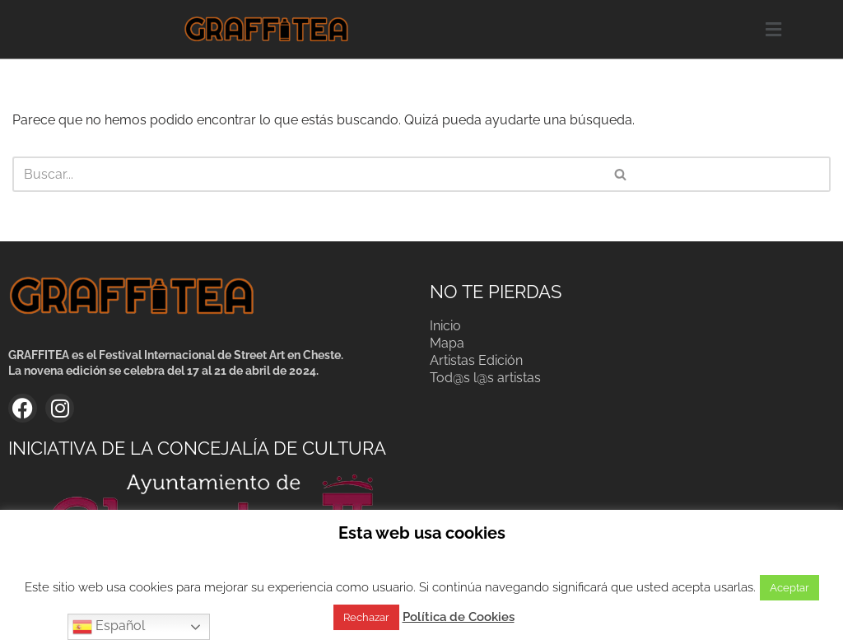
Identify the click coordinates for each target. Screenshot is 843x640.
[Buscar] (212, 174)
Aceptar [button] (789, 588)
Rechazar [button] (366, 617)
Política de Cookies (459, 617)
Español (108, 627)
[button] (773, 29)
